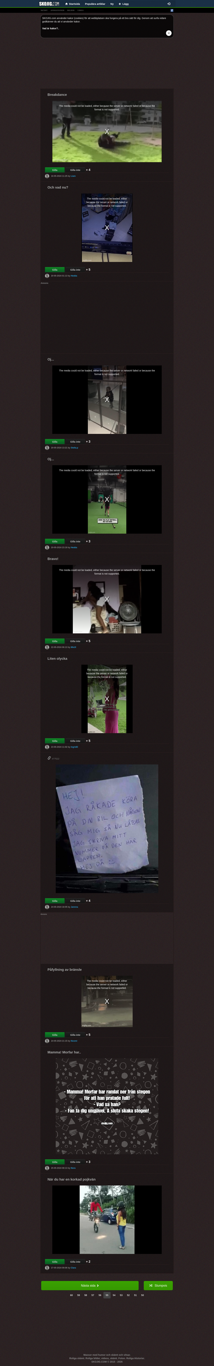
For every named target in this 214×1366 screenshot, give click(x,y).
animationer (57, 10)
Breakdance (57, 94)
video (80, 10)
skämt (44, 10)
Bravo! (53, 559)
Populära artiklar (95, 3)
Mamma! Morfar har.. (64, 1052)
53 (121, 1295)
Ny (112, 3)
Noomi (74, 1041)
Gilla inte (75, 170)
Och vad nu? (58, 187)
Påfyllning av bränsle (65, 969)
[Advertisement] (107, 64)
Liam (73, 176)
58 (85, 1295)
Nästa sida (90, 1285)
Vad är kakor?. (50, 28)
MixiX (73, 647)
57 (92, 1295)
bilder (71, 10)
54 (114, 1295)
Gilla (54, 170)
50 (142, 1295)
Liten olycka (57, 658)
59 (78, 1295)
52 (128, 1295)
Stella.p (74, 448)
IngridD (74, 747)
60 (71, 1295)
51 (135, 1295)
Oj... (51, 359)
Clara (73, 1268)
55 (107, 1295)
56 (100, 1295)
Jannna (74, 907)
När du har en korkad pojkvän (72, 1179)
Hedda (74, 276)
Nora (73, 1168)
